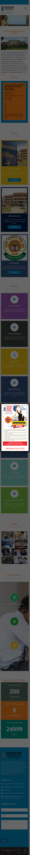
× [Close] (28, 404)
